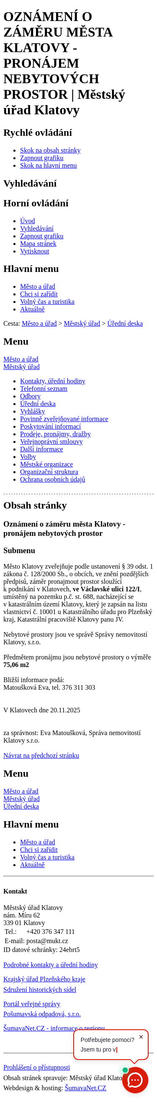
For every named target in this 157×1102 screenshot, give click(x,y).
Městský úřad (21, 366)
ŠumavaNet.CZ (85, 1087)
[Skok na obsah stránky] (50, 150)
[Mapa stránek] (38, 243)
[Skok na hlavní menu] (48, 165)
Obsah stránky (35, 505)
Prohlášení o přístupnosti (36, 1067)
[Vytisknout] (34, 251)
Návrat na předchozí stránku (41, 755)
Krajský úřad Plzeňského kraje (44, 979)
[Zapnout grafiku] (42, 157)
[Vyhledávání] (37, 228)
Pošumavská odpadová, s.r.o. (42, 1014)
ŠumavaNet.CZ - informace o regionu (54, 1028)
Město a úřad (21, 359)
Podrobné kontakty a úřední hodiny (50, 964)
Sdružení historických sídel (39, 989)
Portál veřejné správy (31, 1003)
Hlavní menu (31, 268)
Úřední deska (21, 806)
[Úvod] (27, 220)
